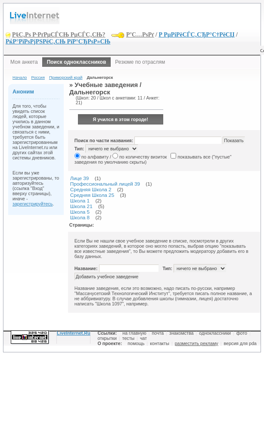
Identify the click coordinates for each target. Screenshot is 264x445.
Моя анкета (24, 62)
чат (143, 338)
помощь (135, 343)
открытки (107, 338)
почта (158, 333)
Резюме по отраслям (140, 62)
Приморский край (65, 77)
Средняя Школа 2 (91, 189)
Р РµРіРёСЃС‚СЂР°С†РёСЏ (196, 34)
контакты (159, 343)
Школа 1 (80, 200)
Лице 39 (79, 178)
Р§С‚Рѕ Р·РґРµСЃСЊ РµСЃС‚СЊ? (59, 34)
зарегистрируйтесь (32, 203)
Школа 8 (80, 217)
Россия (37, 77)
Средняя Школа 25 (92, 195)
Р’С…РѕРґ (140, 34)
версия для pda (240, 343)
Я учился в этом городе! (121, 119)
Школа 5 (80, 212)
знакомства (181, 333)
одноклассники (215, 333)
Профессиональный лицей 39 (105, 184)
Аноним (23, 91)
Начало (19, 77)
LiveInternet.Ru (73, 333)
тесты (128, 338)
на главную (134, 333)
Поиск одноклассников (76, 62)
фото (241, 333)
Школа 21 (81, 206)
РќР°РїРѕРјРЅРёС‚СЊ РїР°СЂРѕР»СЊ (58, 41)
